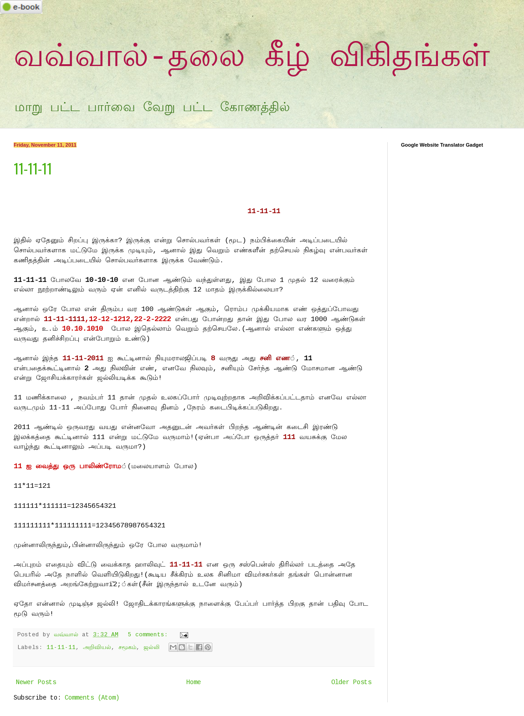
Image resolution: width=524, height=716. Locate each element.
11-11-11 (33, 168)
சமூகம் (127, 647)
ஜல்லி (151, 647)
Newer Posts (36, 682)
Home (193, 682)
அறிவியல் (97, 647)
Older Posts (351, 682)
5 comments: (150, 635)
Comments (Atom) (92, 697)
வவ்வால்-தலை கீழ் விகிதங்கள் (252, 58)
